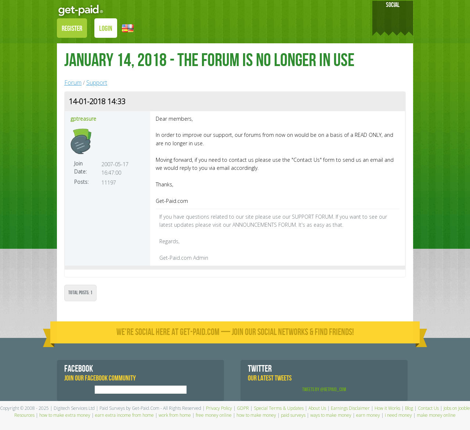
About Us (317, 408)
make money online (436, 415)
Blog (409, 408)
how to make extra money (64, 415)
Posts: (81, 181)
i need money (398, 415)
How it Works (387, 408)
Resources (24, 415)
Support (96, 83)
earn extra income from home (124, 415)
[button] (127, 27)
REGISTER (72, 28)
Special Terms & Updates (279, 408)
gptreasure (83, 118)
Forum (73, 83)
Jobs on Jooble (457, 408)
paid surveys (293, 415)
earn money (368, 415)
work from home (175, 415)
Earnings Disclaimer (350, 408)
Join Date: (80, 167)
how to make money (256, 415)
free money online (214, 415)
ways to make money (330, 415)
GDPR (243, 408)
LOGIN (105, 28)
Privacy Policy (219, 408)
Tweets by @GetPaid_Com (324, 389)
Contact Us (428, 408)
